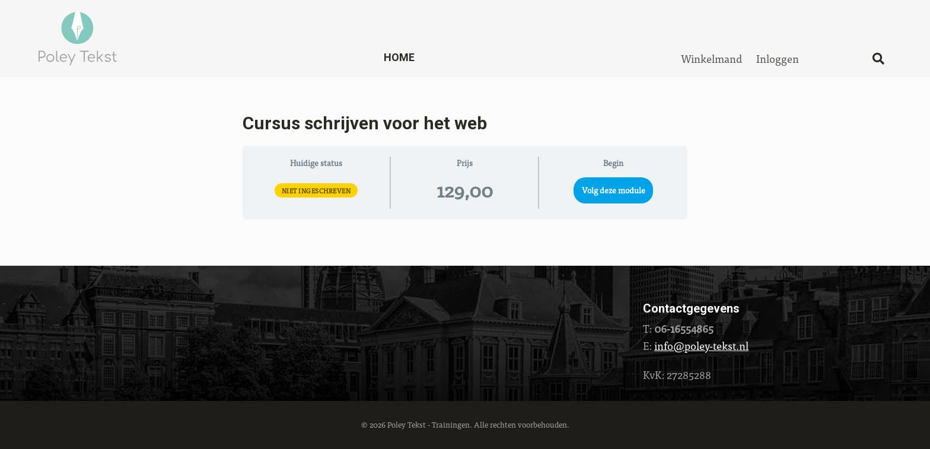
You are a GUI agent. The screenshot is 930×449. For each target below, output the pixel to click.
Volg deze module (613, 190)
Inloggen (777, 58)
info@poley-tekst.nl (701, 345)
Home (399, 57)
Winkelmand (711, 58)
